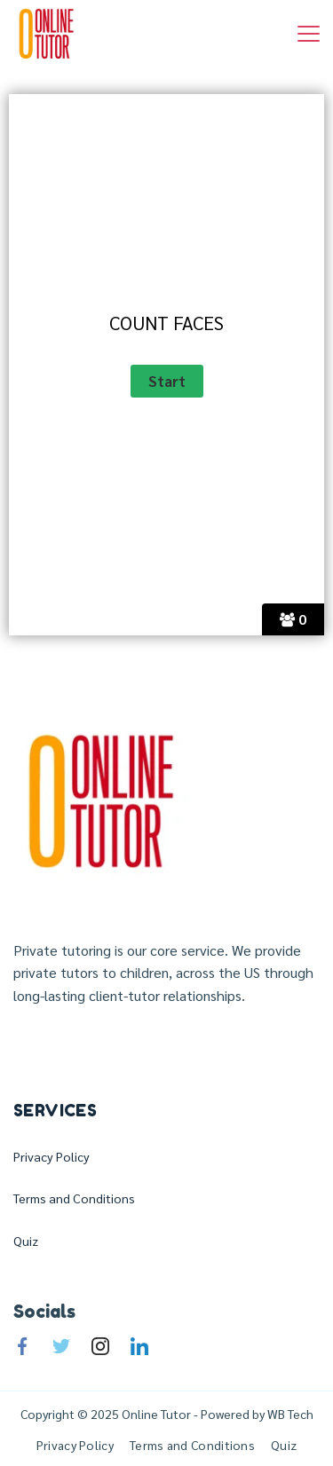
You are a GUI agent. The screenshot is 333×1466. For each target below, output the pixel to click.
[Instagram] (100, 1346)
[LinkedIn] (139, 1346)
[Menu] (308, 33)
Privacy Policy (51, 1156)
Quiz (25, 1240)
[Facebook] (22, 1346)
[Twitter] (61, 1346)
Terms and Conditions (74, 1198)
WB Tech (289, 1414)
